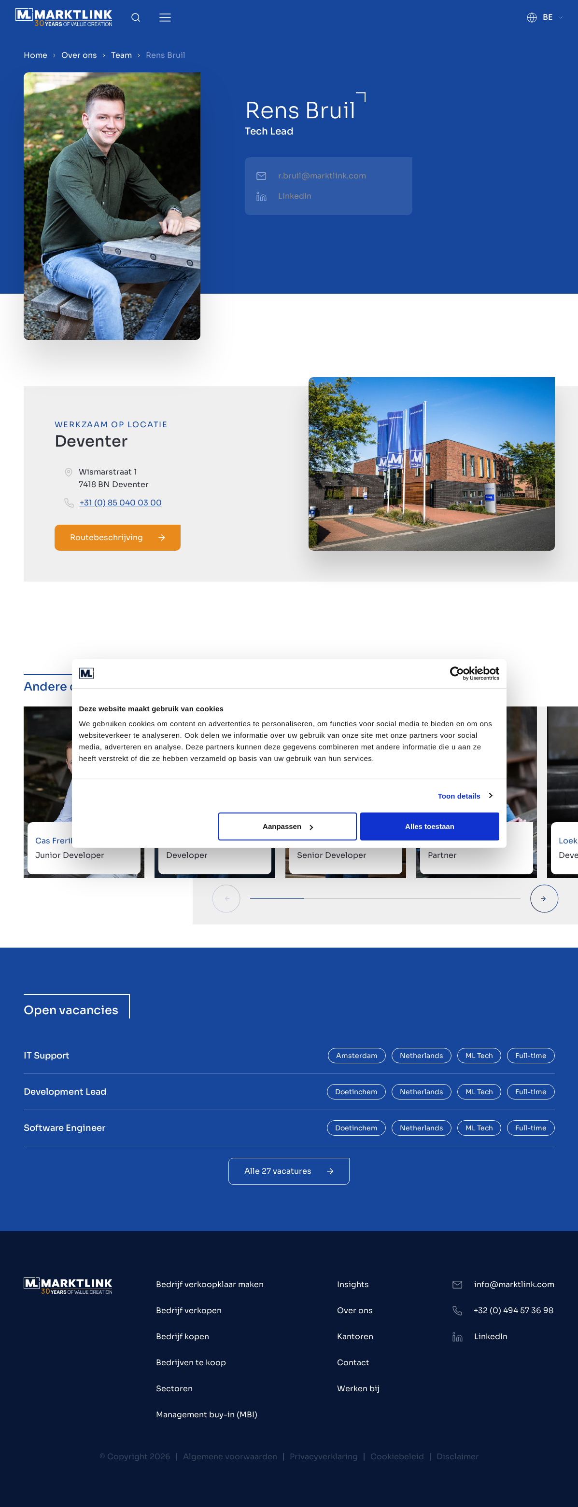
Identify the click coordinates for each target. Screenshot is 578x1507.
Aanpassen (288, 826)
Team (121, 55)
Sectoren (174, 1389)
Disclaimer (458, 1457)
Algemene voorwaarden (230, 1457)
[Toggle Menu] (165, 18)
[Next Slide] (544, 898)
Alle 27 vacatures (289, 1171)
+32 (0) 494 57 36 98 (513, 1310)
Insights (353, 1284)
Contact (353, 1363)
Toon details (459, 795)
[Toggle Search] (135, 17)
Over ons (79, 55)
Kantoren (355, 1336)
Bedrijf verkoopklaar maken (210, 1284)
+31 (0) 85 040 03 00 (121, 503)
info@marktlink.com (514, 1284)
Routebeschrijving (117, 537)
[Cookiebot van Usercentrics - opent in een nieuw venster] (457, 673)
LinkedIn (294, 196)
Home (35, 55)
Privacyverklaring (324, 1457)
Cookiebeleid (397, 1457)
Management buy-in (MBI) (206, 1415)
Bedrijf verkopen (189, 1310)
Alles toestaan (429, 826)
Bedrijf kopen (182, 1336)
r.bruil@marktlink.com (322, 176)
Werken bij (358, 1389)
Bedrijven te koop (191, 1363)
